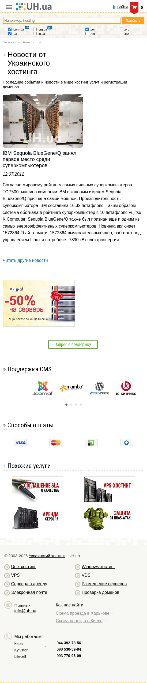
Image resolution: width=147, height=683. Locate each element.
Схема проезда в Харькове (82, 613)
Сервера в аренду (29, 584)
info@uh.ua (25, 611)
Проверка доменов (100, 592)
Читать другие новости (25, 260)
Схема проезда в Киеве (79, 620)
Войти (122, 7)
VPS (15, 575)
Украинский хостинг (47, 555)
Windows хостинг (98, 566)
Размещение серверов (104, 584)
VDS (86, 575)
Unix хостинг (23, 566)
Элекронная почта (29, 592)
